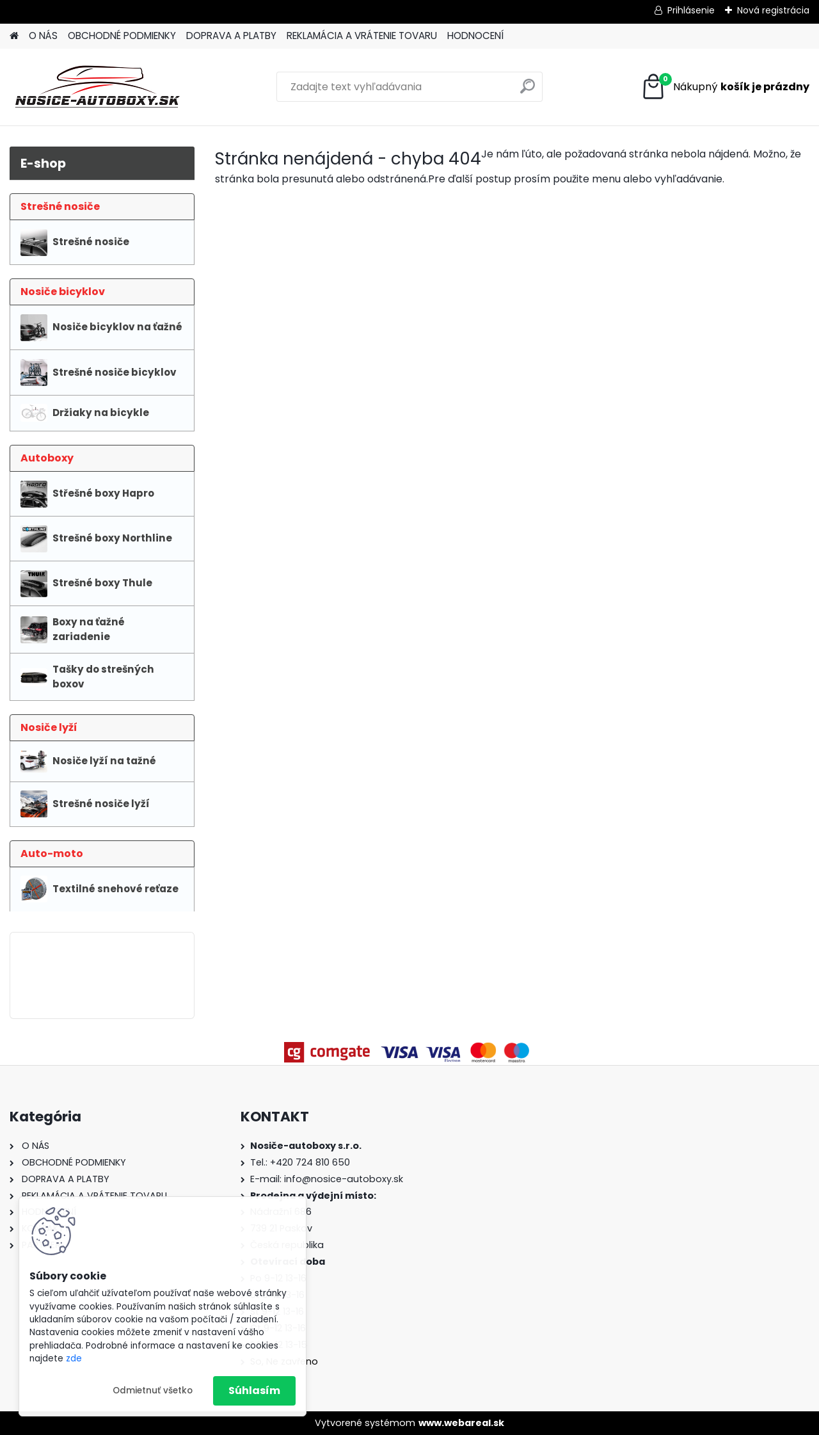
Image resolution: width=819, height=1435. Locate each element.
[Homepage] (14, 36)
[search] (527, 91)
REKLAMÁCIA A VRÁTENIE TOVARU (362, 35)
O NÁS (43, 35)
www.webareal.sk (461, 1422)
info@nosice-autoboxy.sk (343, 1179)
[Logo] (98, 87)
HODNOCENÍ (475, 35)
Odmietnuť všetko (153, 1390)
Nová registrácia (773, 10)
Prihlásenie (691, 10)
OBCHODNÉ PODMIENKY (122, 35)
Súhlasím (254, 1390)
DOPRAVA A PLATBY (231, 35)
